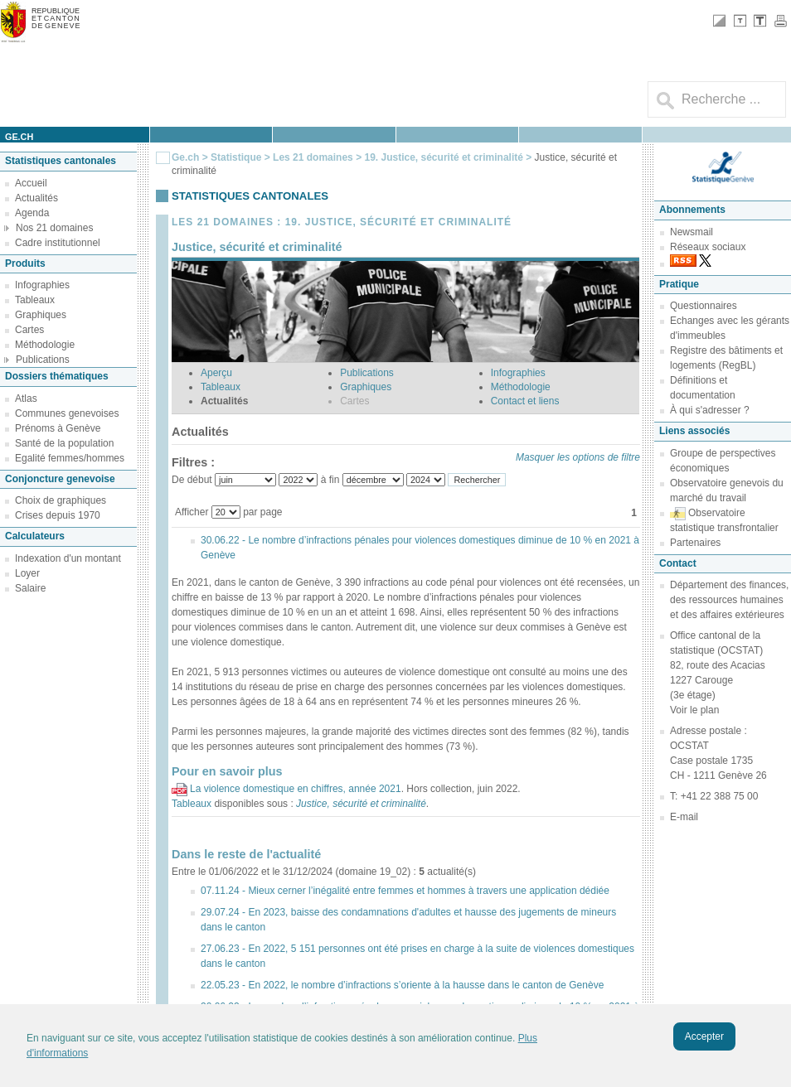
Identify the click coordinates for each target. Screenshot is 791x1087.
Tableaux (35, 300)
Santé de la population (64, 443)
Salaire (30, 588)
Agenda (32, 213)
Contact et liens (525, 401)
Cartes (29, 330)
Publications (43, 359)
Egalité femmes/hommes (69, 458)
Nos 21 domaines (54, 228)
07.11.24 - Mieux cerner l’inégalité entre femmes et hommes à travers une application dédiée (405, 890)
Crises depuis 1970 (57, 515)
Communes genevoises (67, 413)
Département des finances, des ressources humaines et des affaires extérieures (729, 600)
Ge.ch (185, 157)
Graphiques (40, 315)
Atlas (26, 398)
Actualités (36, 198)
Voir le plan (694, 710)
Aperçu (216, 373)
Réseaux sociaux (707, 247)
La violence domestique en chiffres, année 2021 (295, 789)
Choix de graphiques (60, 500)
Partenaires (695, 542)
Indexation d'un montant (68, 558)
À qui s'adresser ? (710, 410)
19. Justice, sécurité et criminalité (445, 157)
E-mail (684, 817)
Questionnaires (703, 306)
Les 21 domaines (313, 157)
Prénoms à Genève (57, 428)
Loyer (27, 573)
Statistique (236, 157)
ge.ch (19, 137)
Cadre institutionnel (57, 243)
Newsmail (691, 232)
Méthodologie (45, 344)
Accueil (31, 183)
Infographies (42, 285)
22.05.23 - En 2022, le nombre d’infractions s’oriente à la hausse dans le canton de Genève (402, 985)
